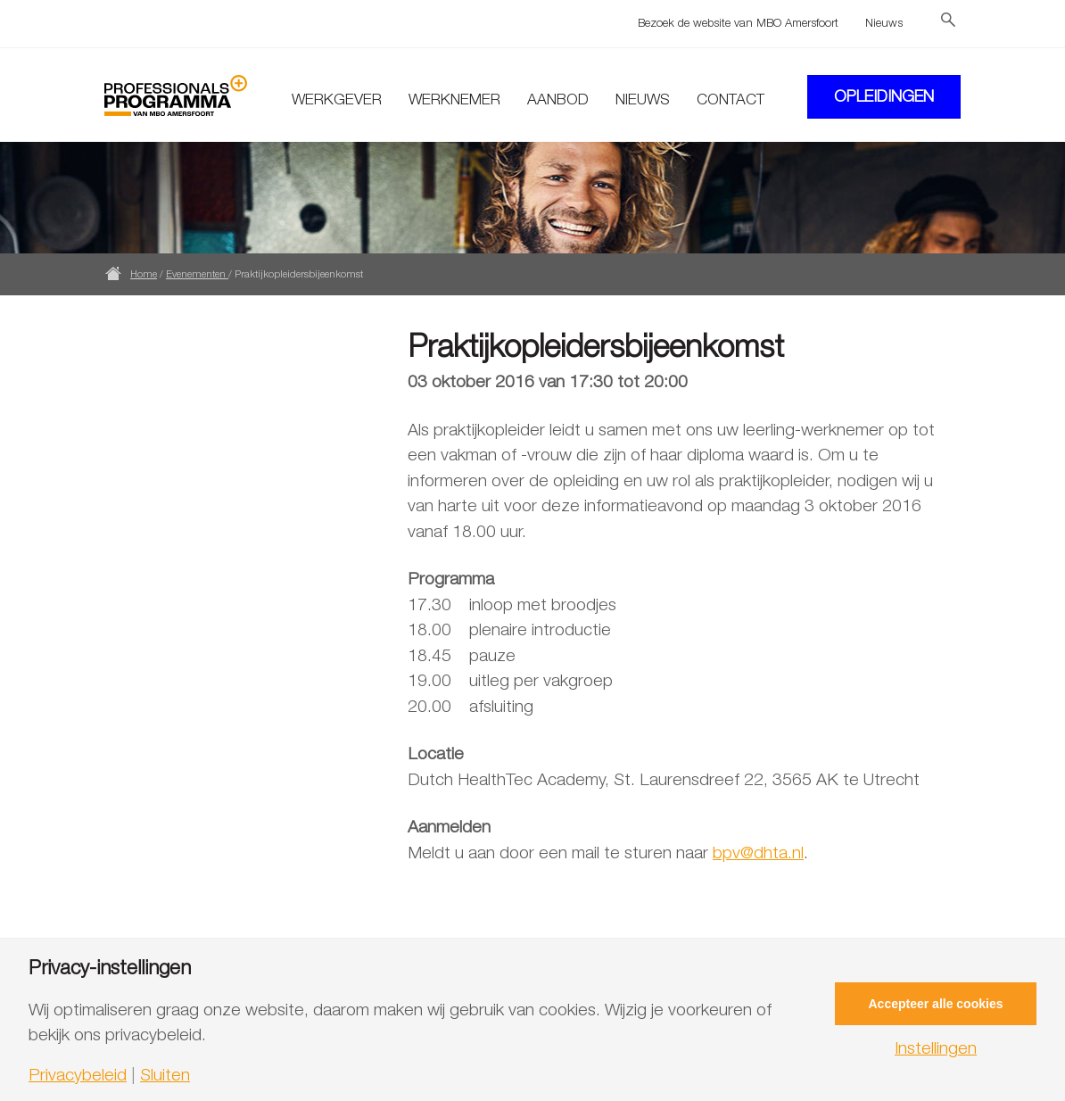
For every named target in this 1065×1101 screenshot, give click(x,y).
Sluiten (165, 1074)
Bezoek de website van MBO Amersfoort (738, 22)
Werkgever (337, 99)
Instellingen (936, 1047)
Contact (730, 99)
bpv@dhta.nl (758, 852)
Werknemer (454, 99)
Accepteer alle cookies (936, 1004)
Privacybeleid (78, 1074)
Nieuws (884, 22)
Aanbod (558, 99)
